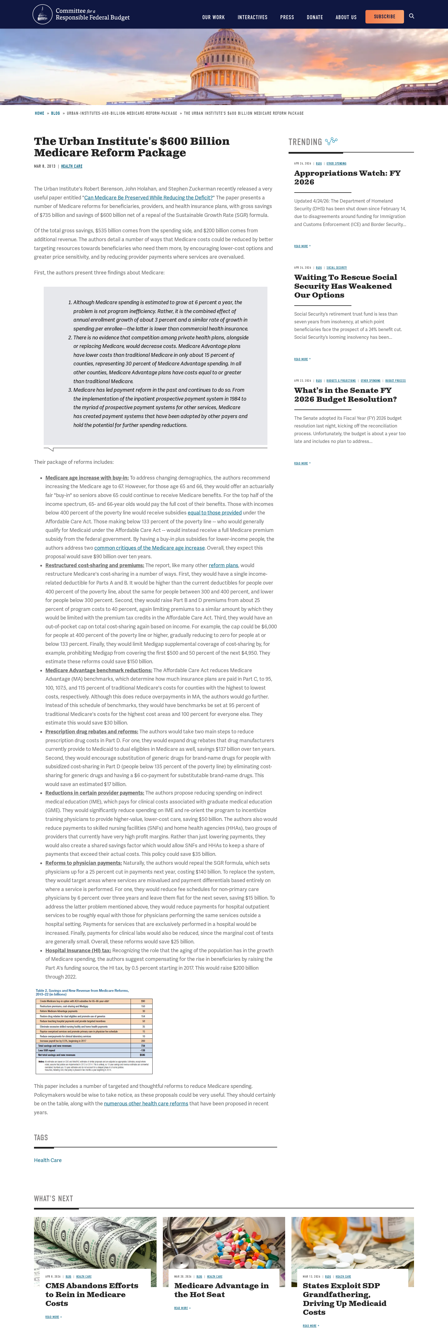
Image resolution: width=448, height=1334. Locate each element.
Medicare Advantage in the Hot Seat (221, 1290)
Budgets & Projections (341, 381)
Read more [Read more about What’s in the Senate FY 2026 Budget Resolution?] (301, 463)
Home (39, 113)
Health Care (72, 166)
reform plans (223, 565)
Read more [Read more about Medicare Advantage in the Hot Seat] (181, 1308)
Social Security (337, 268)
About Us (346, 17)
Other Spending (336, 163)
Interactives (253, 17)
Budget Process (395, 381)
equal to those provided (215, 513)
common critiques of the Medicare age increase (149, 548)
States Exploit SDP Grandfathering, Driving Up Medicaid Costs (345, 1299)
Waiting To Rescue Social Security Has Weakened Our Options (345, 286)
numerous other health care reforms (146, 1104)
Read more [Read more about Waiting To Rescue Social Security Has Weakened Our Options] (301, 359)
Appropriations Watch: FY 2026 (347, 178)
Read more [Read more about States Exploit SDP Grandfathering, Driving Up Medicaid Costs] (310, 1326)
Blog (55, 113)
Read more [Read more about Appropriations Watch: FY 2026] (301, 246)
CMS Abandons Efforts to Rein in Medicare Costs (91, 1295)
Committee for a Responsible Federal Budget (81, 14)
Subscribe (384, 17)
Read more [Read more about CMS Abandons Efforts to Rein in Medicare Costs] (52, 1317)
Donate (315, 17)
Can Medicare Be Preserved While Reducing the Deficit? (148, 198)
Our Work (213, 17)
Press (287, 17)
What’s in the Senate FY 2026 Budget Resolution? (345, 395)
